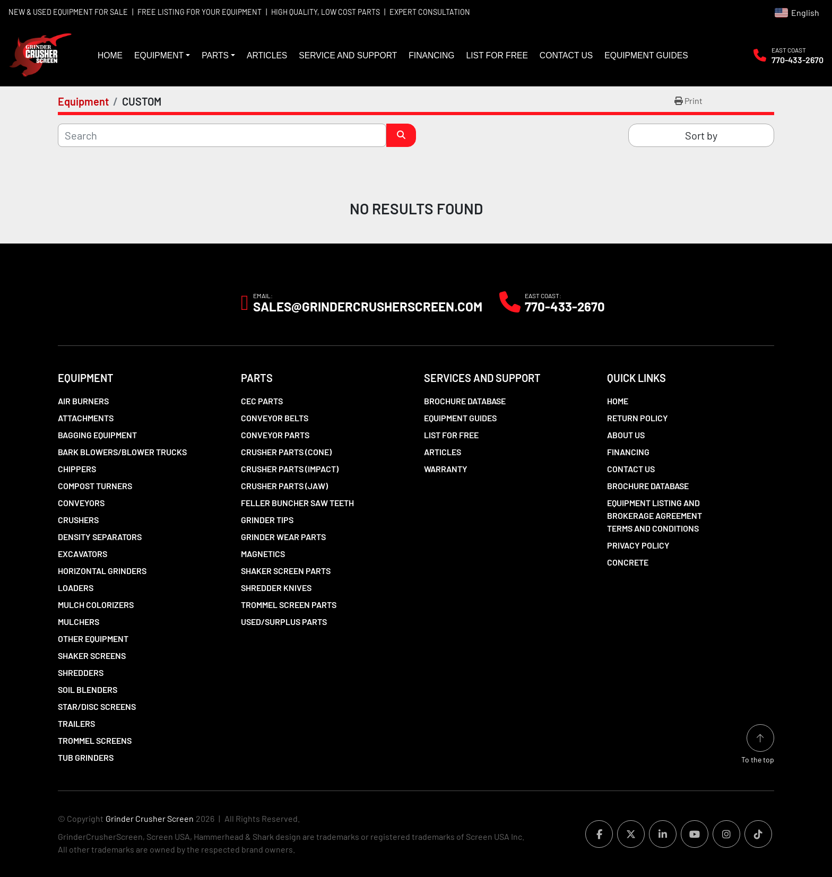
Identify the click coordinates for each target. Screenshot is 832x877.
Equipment (159, 55)
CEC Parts (262, 401)
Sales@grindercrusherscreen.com (367, 306)
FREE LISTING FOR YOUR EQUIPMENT (199, 11)
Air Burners (83, 401)
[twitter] (631, 834)
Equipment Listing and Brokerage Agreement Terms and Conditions (654, 515)
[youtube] (694, 834)
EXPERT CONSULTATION (429, 11)
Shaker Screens (92, 655)
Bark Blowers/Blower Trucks (122, 452)
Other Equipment (93, 638)
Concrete (627, 562)
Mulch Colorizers (96, 605)
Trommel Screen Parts (288, 605)
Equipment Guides (646, 55)
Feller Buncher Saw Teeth (297, 503)
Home (110, 55)
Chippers (77, 469)
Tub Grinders (86, 757)
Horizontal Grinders (102, 571)
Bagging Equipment (97, 435)
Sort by (701, 135)
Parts (215, 55)
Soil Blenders (87, 689)
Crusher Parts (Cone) (286, 452)
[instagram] (726, 834)
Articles (267, 55)
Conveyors (81, 503)
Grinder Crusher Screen (150, 818)
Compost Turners (95, 486)
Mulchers (78, 621)
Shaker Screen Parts (286, 571)
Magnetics (263, 554)
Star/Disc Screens (97, 706)
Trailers (76, 723)
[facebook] (599, 834)
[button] (162, 55)
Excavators (82, 554)
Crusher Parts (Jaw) (284, 486)
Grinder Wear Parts (283, 537)
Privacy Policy (638, 545)
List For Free (496, 55)
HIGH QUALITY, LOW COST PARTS (325, 11)
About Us (626, 435)
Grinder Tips (267, 520)
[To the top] (757, 744)
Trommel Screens (95, 740)
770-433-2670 (798, 60)
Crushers (78, 520)
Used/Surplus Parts (284, 621)
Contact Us (566, 55)
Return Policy (637, 418)
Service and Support (348, 55)
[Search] (222, 135)
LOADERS (75, 588)
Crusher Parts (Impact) (290, 469)
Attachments (86, 418)
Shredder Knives (276, 588)
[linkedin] (663, 834)
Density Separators (100, 537)
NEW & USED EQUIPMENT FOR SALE (68, 11)
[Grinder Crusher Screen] (106, 302)
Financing (431, 55)
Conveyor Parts (275, 435)
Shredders (80, 672)
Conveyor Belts (274, 418)
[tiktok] (758, 834)
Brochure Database (465, 401)
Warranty (445, 469)
